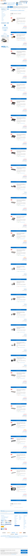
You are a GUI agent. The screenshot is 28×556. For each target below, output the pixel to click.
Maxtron (24, 538)
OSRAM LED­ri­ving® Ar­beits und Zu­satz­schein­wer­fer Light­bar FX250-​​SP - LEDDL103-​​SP (21, 438)
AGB (2, 12)
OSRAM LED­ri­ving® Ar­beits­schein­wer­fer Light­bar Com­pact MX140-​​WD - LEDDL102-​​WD (21, 504)
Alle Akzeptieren (24, 550)
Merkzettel (25, 0)
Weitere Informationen (24, 554)
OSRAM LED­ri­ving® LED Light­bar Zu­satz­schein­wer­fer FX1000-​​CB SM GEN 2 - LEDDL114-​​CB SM (21, 53)
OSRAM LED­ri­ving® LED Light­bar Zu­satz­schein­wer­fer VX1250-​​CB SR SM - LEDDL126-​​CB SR (21, 403)
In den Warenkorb (18, 50)
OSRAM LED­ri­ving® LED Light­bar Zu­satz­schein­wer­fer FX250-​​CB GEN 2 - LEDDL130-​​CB (21, 105)
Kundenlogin (22, 0)
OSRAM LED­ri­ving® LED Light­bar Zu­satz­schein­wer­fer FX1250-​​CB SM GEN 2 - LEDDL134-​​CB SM (21, 173)
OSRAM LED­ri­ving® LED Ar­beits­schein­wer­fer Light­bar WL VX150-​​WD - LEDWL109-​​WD (21, 355)
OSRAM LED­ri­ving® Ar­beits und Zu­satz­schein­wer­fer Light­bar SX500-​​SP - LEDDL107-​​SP (21, 487)
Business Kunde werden (4, 10)
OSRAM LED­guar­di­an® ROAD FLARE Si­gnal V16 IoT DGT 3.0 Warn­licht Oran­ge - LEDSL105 (21, 36)
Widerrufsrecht (3, 13)
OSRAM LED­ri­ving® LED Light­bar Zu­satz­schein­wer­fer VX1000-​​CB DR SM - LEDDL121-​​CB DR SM (21, 207)
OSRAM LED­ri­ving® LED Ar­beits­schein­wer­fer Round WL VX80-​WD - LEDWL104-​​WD (21, 276)
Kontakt (15, 539)
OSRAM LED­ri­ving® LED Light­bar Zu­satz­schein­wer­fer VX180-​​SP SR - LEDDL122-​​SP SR (21, 224)
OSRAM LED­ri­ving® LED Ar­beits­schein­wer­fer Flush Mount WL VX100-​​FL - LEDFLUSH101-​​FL (21, 370)
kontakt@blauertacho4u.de (5, 534)
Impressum (3, 11)
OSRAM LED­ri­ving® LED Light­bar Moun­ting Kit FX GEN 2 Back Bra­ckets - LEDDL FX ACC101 (21, 191)
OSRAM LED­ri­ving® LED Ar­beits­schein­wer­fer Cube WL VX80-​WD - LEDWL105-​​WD (21, 291)
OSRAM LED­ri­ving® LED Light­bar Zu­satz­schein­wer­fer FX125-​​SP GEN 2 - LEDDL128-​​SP (21, 70)
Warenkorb (20, 534)
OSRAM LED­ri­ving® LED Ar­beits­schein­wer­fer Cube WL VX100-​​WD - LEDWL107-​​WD (21, 323)
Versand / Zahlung (3, 15)
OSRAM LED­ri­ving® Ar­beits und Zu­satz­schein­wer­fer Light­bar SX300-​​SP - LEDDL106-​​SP (21, 471)
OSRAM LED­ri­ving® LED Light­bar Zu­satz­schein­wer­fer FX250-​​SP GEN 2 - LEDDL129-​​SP (21, 87)
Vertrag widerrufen (4, 14)
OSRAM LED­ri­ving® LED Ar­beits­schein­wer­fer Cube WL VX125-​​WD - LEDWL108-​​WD (21, 339)
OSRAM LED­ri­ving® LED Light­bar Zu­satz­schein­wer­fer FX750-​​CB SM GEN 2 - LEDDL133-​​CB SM (21, 156)
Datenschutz (16, 538)
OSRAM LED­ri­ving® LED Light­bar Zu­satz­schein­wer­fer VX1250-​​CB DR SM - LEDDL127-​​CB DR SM (21, 421)
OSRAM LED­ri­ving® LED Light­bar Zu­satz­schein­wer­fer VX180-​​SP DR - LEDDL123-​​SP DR (21, 241)
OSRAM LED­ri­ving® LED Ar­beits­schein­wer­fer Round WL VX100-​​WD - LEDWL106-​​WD (21, 307)
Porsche (24, 543)
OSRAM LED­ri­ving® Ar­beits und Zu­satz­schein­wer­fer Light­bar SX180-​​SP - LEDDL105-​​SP (21, 454)
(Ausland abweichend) (23, 23)
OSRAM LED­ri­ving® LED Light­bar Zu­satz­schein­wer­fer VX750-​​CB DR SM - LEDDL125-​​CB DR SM (21, 386)
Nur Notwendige (24, 552)
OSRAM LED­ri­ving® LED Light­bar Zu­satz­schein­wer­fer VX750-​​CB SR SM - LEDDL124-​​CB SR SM (21, 259)
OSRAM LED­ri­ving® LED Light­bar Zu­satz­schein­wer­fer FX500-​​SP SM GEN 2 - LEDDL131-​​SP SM (21, 122)
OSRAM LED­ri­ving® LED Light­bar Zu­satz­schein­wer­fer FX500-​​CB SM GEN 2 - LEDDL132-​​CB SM (21, 139)
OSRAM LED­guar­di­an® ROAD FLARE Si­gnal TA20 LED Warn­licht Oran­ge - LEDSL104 (21, 19)
